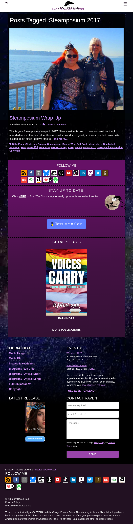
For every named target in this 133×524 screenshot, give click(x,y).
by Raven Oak (21, 499)
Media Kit (15, 358)
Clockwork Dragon (35, 144)
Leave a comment (56, 124)
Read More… (59, 138)
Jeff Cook (82, 144)
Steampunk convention (110, 147)
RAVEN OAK (68, 9)
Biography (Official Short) (25, 373)
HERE (22, 196)
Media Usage (17, 353)
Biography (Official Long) (25, 378)
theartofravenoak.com (46, 469)
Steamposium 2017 (85, 147)
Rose (70, 147)
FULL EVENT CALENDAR (82, 390)
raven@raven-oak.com (94, 385)
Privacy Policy (99, 443)
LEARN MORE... (67, 318)
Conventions (54, 144)
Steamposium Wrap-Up (35, 118)
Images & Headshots (22, 363)
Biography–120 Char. (22, 368)
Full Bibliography (20, 384)
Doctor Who (68, 144)
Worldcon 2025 (74, 353)
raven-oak (44, 147)
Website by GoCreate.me (18, 505)
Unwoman (15, 150)
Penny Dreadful (29, 147)
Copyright (15, 389)
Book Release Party (76, 365)
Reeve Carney (59, 147)
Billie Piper (18, 144)
